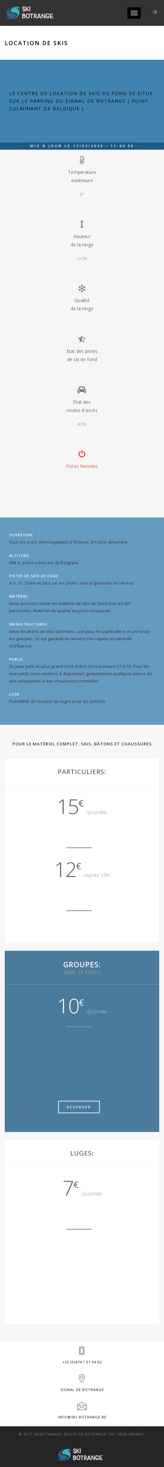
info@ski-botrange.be (82, 1417)
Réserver (79, 1107)
